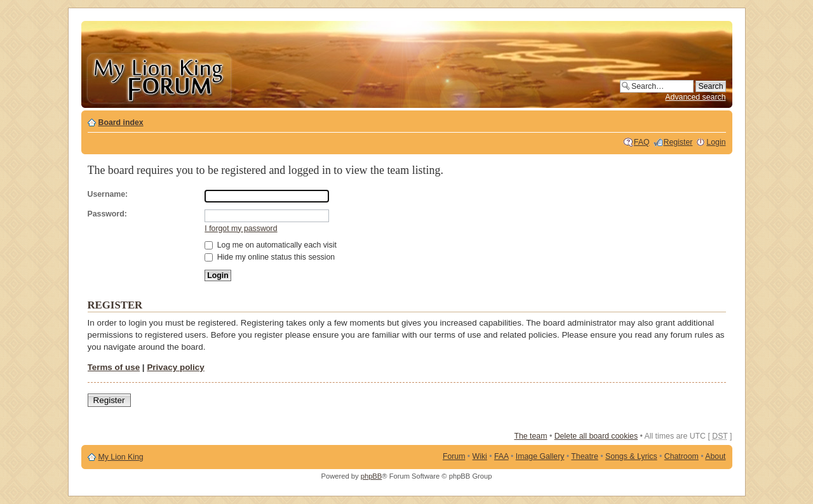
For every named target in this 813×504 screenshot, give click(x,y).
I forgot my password (241, 228)
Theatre (584, 456)
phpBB (371, 476)
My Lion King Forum (158, 77)
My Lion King (121, 457)
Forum (454, 456)
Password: (107, 213)
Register (678, 142)
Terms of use (114, 367)
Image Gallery (540, 456)
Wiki (480, 456)
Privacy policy (175, 367)
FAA (501, 456)
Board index (121, 122)
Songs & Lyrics (631, 456)
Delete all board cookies (596, 436)
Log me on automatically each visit (271, 245)
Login (715, 142)
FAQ (642, 142)
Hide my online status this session (270, 257)
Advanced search (695, 97)
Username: (108, 194)
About (715, 456)
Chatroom (681, 456)
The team (530, 436)
